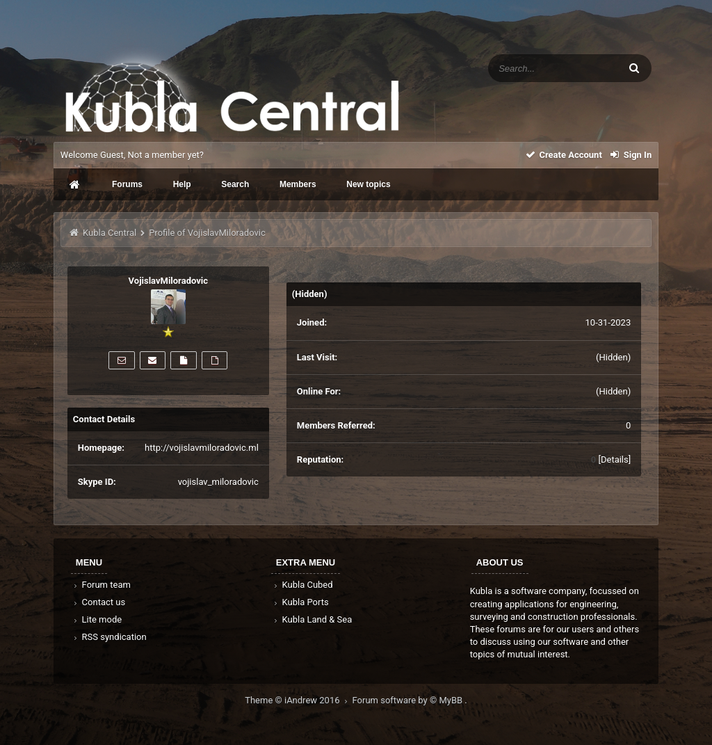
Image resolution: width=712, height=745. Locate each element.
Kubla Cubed (302, 584)
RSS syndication (109, 637)
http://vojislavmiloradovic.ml (202, 447)
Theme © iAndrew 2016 (298, 700)
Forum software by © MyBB (409, 700)
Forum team (101, 584)
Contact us (98, 602)
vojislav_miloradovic (218, 481)
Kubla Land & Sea (312, 619)
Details (615, 459)
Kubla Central (109, 232)
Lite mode (97, 619)
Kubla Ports (300, 602)
